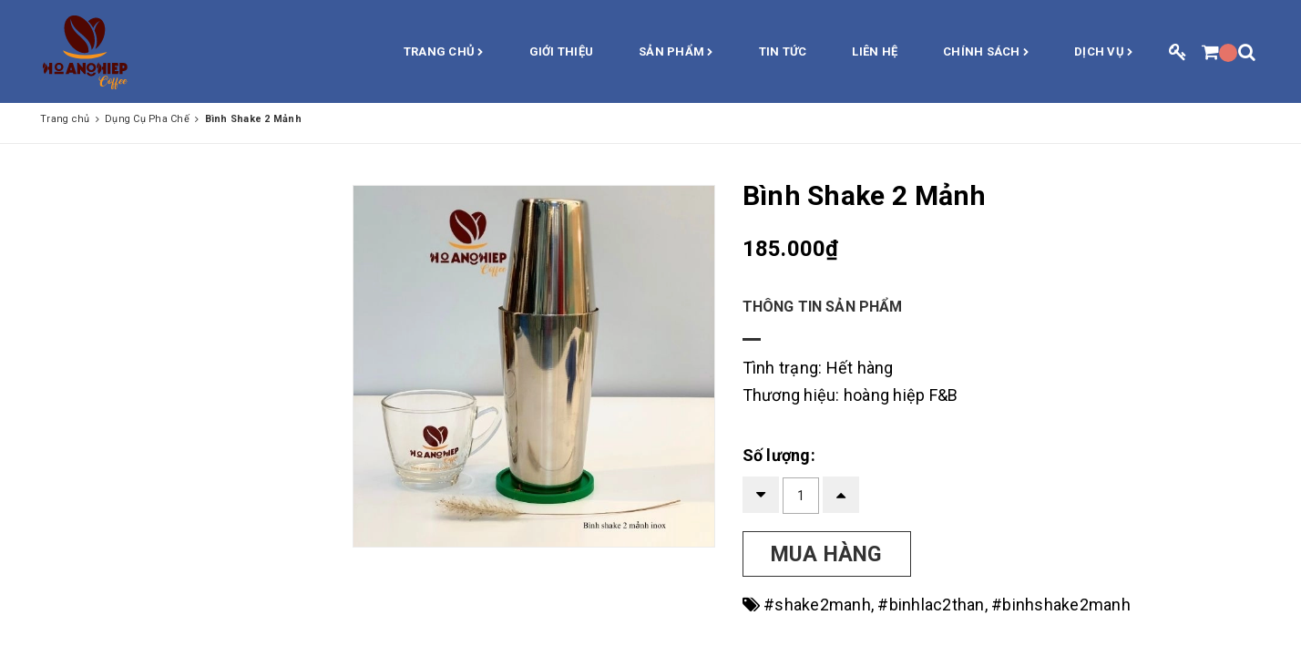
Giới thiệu (561, 51)
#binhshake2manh (1061, 604)
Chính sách (986, 53)
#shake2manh (817, 604)
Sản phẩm (676, 53)
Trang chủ (444, 53)
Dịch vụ (1103, 53)
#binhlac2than (930, 604)
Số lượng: (779, 455)
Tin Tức (783, 51)
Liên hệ (874, 51)
